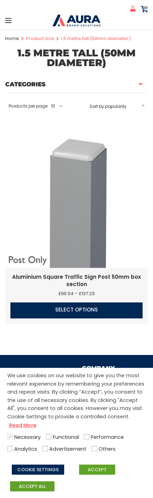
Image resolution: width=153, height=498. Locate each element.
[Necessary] (10, 437)
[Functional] (48, 437)
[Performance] (87, 437)
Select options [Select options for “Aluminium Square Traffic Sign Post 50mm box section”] (76, 309)
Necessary (27, 437)
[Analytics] (10, 448)
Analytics (25, 448)
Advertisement (67, 448)
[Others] (94, 448)
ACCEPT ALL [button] (32, 486)
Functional (66, 437)
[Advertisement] (45, 448)
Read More (22, 425)
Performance (107, 437)
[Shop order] (117, 106)
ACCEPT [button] (97, 469)
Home (12, 38)
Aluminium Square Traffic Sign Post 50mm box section (76, 280)
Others (107, 448)
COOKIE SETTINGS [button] (38, 469)
